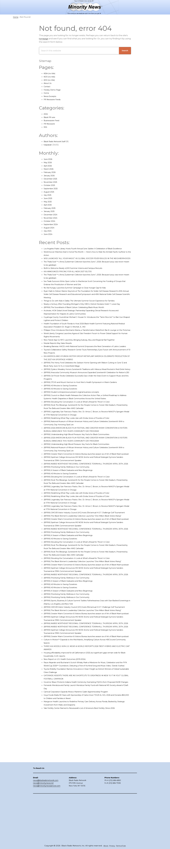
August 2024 (50, 227)
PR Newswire (50, 124)
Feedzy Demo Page (54, 90)
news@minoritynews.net (43, 829)
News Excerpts (51, 96)
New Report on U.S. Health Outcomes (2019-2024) (69, 744)
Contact (48, 86)
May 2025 (48, 201)
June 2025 (49, 198)
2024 (46, 114)
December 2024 (52, 214)
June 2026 (49, 159)
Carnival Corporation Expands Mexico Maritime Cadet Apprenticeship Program (84, 783)
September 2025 (52, 188)
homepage (45, 38)
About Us (48, 83)
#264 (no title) (51, 73)
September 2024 (52, 224)
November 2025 (52, 182)
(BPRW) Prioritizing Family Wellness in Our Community (72, 509)
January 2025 (50, 211)
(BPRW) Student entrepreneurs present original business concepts (78, 424)
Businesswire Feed (53, 120)
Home (47, 93)
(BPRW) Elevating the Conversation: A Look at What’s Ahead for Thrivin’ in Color (84, 437)
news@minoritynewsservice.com (46, 831)
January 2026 (50, 175)
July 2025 (48, 195)
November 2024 (52, 218)
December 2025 (52, 179)
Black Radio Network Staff (57, 141)
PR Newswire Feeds (54, 99)
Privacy (111, 846)
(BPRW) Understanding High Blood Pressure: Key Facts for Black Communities (84, 470)
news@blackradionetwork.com (45, 826)
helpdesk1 (49, 145)
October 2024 (51, 221)
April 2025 (49, 205)
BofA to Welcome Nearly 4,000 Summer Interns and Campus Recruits (79, 274)
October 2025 (50, 185)
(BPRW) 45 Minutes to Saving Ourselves (64, 418)
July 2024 (48, 231)
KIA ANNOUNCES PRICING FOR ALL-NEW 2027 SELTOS (71, 278)
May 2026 (48, 162)
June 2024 (49, 234)
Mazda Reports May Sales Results (61, 362)
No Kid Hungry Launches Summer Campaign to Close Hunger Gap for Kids (82, 294)
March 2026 (50, 169)
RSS (45, 127)
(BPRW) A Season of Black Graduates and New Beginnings (73, 512)
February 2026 (51, 172)
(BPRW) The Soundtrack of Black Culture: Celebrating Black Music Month (81, 320)
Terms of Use (122, 846)
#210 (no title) (50, 76)
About (104, 846)
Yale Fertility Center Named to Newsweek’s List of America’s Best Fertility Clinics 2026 (87, 799)
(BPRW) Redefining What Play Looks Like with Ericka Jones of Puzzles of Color (83, 454)
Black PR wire (50, 117)
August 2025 (50, 192)
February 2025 (51, 208)
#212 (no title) (50, 80)
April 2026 (49, 166)
